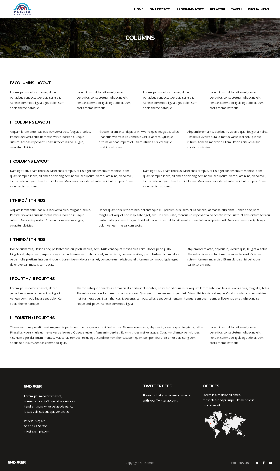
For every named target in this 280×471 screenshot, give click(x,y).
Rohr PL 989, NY (34, 421)
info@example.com (37, 431)
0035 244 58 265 (36, 426)
